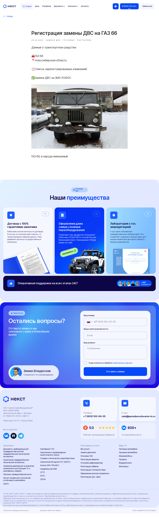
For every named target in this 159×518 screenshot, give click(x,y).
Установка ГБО (87, 460)
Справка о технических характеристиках (57, 463)
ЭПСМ (42, 484)
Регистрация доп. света (90, 481)
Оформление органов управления (95, 478)
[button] (147, 6)
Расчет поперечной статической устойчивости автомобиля (17, 483)
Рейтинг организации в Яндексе (99, 439)
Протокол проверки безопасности (17, 479)
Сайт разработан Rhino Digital (144, 515)
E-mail (124, 417)
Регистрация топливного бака (93, 474)
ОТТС (42, 477)
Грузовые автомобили (128, 457)
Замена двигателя (88, 457)
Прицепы (123, 464)
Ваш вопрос (89, 347)
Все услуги (85, 453)
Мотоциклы (124, 471)
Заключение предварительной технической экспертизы (16, 466)
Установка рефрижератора (92, 467)
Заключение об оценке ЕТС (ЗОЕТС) (55, 466)
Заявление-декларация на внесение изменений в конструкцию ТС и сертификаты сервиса (18, 473)
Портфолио (46, 6)
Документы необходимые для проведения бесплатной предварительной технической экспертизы (16, 457)
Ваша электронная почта (96, 333)
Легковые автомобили (128, 453)
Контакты (85, 6)
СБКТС (6, 488)
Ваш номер (89, 320)
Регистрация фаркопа (90, 464)
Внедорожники (125, 467)
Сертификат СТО (47, 453)
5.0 (91, 432)
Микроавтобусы (125, 460)
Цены (37, 6)
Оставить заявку (115, 376)
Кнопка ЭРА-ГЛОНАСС (49, 470)
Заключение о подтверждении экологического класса (53, 458)
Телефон (87, 417)
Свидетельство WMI (48, 473)
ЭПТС (42, 480)
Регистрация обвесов (89, 471)
